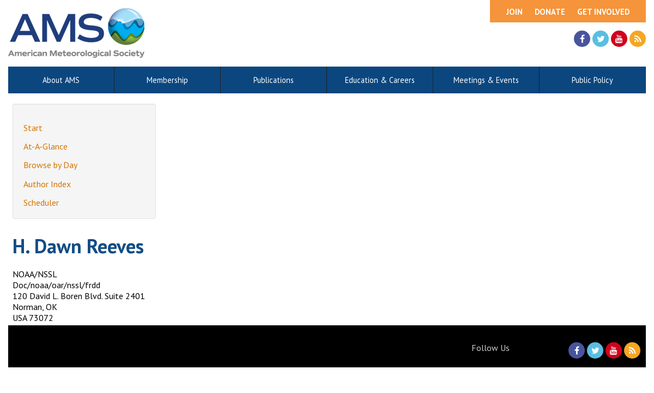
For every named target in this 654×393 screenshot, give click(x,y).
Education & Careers (380, 80)
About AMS (61, 80)
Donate (550, 12)
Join (514, 12)
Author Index (47, 183)
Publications (273, 80)
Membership (167, 80)
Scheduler (41, 202)
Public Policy (592, 80)
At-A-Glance (45, 146)
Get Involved (603, 12)
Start (33, 127)
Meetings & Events (486, 80)
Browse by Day (50, 164)
